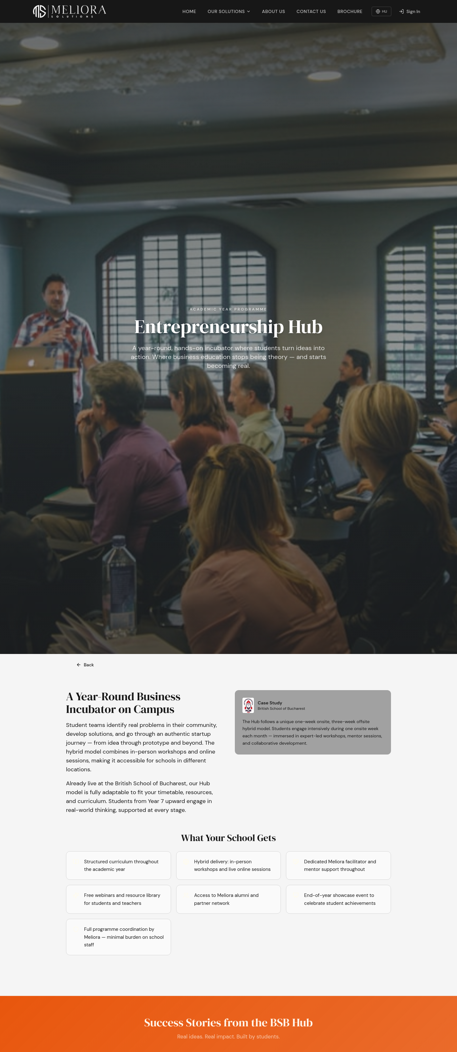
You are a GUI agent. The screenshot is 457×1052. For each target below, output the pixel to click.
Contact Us (311, 11)
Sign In (409, 11)
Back (85, 665)
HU (381, 11)
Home (189, 11)
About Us (273, 11)
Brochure (349, 11)
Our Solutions (229, 11)
